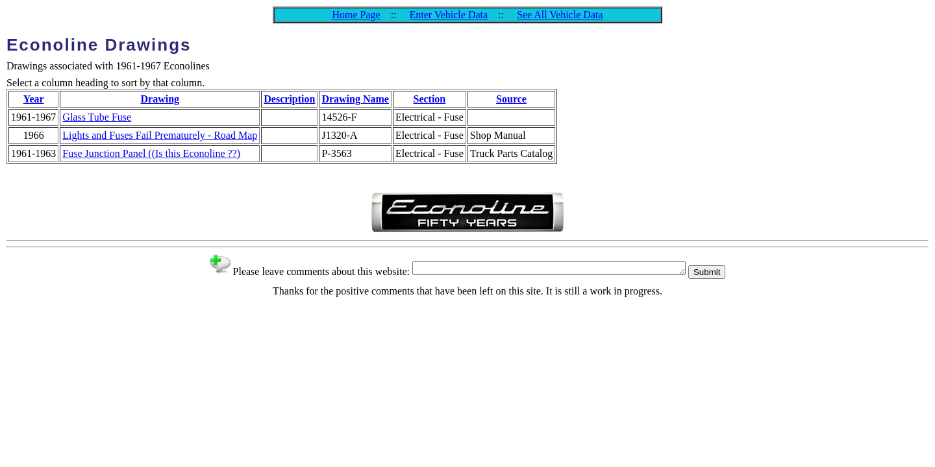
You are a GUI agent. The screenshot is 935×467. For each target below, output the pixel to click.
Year (33, 98)
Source (511, 98)
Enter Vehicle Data (449, 14)
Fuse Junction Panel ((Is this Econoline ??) (151, 153)
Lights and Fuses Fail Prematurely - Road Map (159, 135)
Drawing (160, 98)
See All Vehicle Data (560, 14)
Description (289, 98)
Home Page (356, 14)
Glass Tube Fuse (96, 117)
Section (429, 98)
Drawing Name (355, 98)
